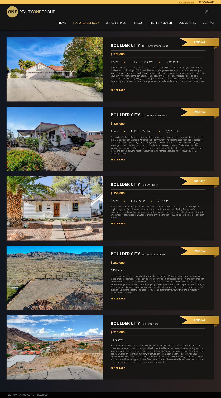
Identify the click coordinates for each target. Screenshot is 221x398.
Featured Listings (85, 22)
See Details (118, 90)
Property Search (161, 22)
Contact (208, 22)
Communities (187, 22)
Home (62, 22)
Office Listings (116, 22)
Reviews (138, 22)
